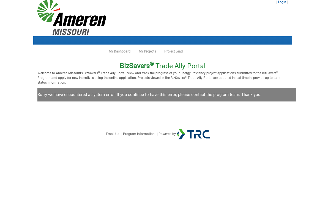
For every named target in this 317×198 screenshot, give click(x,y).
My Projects (147, 51)
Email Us (112, 134)
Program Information (139, 134)
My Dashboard (119, 51)
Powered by (184, 134)
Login (282, 2)
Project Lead (173, 51)
